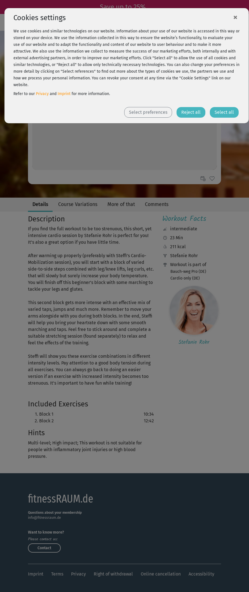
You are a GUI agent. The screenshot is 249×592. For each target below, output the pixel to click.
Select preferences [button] (148, 112)
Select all (224, 112)
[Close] (235, 17)
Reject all (191, 112)
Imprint (64, 93)
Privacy (42, 93)
